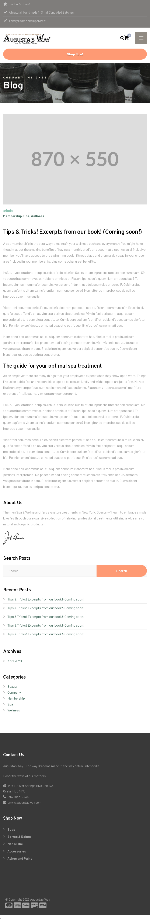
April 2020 (14, 661)
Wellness (37, 216)
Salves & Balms (19, 836)
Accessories (16, 851)
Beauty (12, 686)
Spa (26, 216)
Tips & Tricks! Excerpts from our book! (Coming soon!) (46, 599)
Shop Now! (75, 54)
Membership (12, 216)
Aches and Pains (19, 858)
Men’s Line (15, 844)
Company (14, 692)
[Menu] (141, 38)
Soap (11, 829)
